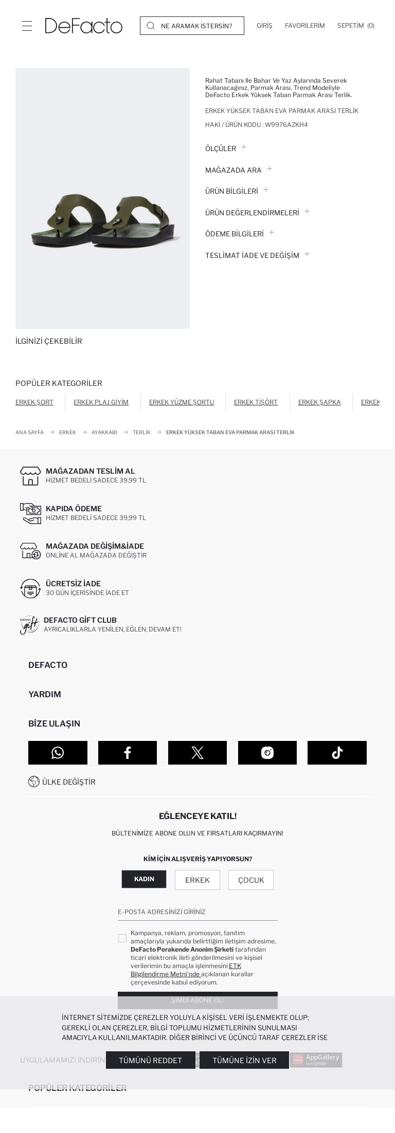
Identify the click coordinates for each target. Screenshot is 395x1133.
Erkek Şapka (319, 402)
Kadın (144, 879)
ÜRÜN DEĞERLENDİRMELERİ (257, 213)
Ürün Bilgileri (236, 191)
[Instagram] (267, 753)
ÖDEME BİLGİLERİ (239, 234)
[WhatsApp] (57, 753)
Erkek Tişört (256, 402)
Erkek (197, 880)
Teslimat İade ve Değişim (257, 255)
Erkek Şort (34, 402)
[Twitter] (197, 753)
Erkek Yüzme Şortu (181, 402)
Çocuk (251, 880)
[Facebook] (127, 753)
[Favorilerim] (305, 25)
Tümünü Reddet (150, 1060)
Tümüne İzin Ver (244, 1060)
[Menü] (27, 26)
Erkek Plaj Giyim (101, 402)
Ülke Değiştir (69, 781)
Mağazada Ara (238, 170)
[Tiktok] (337, 753)
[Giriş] (265, 25)
